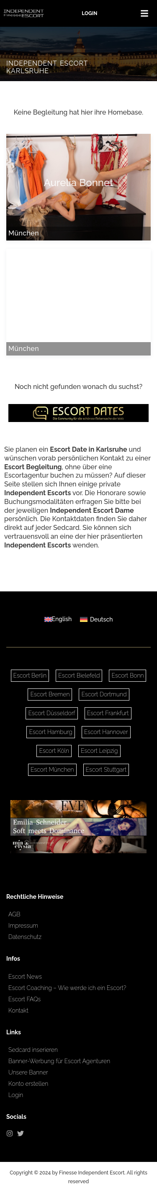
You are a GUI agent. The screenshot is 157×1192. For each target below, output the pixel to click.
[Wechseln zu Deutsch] (96, 619)
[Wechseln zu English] (58, 619)
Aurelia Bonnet (78, 183)
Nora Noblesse (78, 298)
